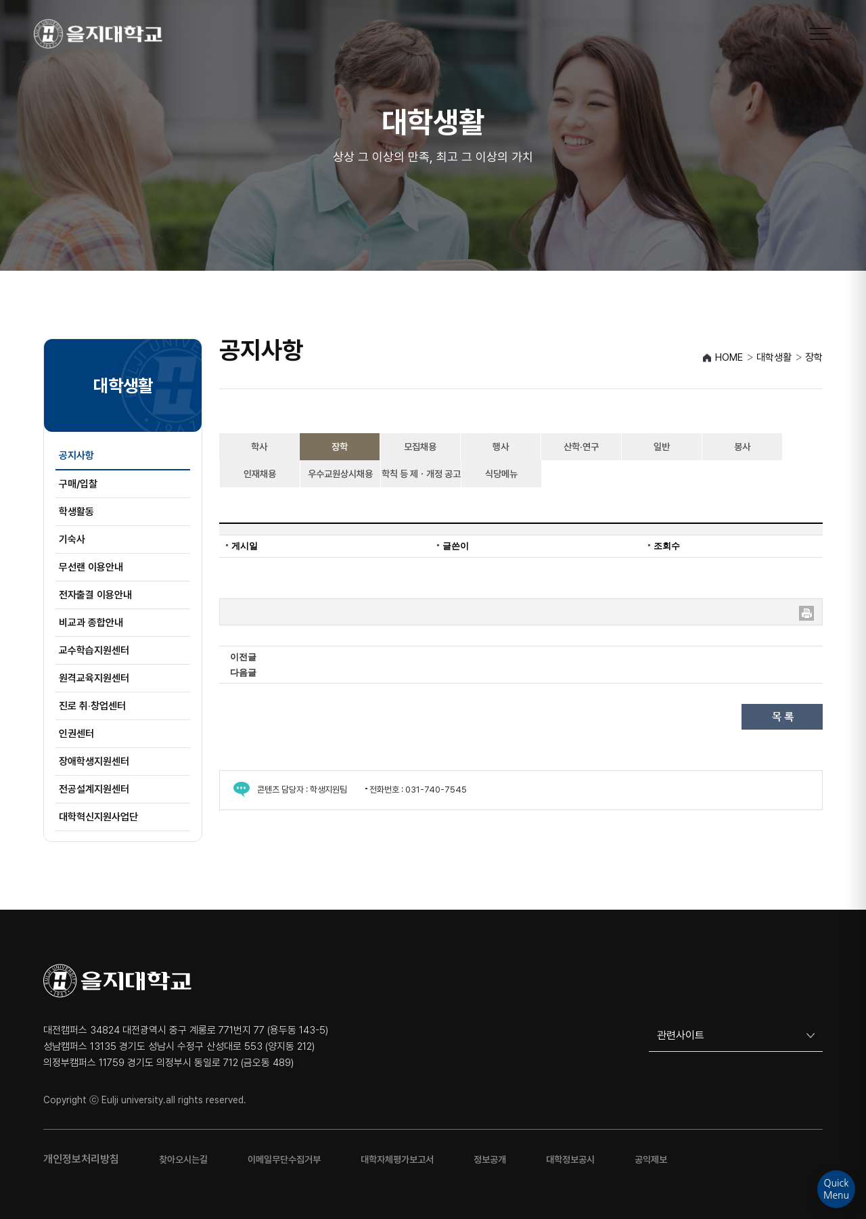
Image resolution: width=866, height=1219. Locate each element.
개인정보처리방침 (81, 1159)
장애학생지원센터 (94, 761)
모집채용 (420, 446)
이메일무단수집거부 (284, 1159)
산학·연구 (581, 446)
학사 (259, 446)
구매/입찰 (78, 484)
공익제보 (651, 1159)
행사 (501, 446)
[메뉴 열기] (820, 34)
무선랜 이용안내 (91, 567)
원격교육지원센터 (94, 678)
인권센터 (76, 734)
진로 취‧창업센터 (92, 706)
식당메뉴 (501, 473)
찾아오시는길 (183, 1159)
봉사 (742, 446)
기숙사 (72, 539)
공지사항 (76, 455)
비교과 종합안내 (91, 623)
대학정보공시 (570, 1159)
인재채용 (260, 473)
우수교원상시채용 (340, 473)
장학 (340, 446)
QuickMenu (836, 1189)
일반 (662, 446)
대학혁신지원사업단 (98, 817)
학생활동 (76, 512)
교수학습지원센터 (94, 650)
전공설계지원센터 (94, 789)
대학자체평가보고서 (397, 1159)
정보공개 (490, 1159)
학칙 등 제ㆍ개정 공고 (421, 473)
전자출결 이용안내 (95, 595)
